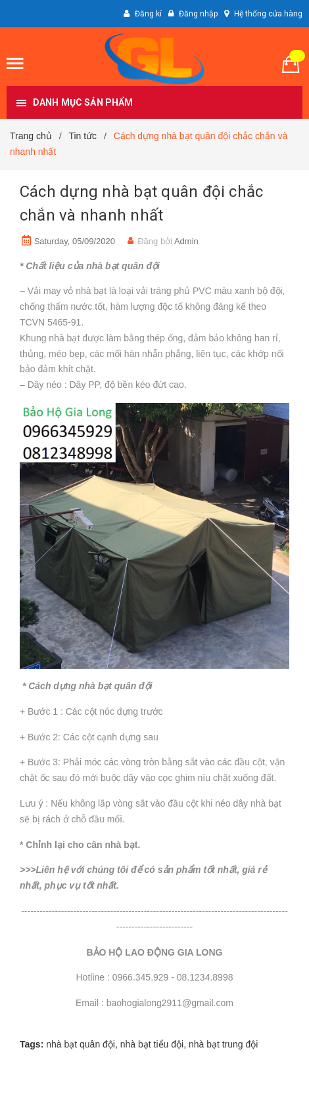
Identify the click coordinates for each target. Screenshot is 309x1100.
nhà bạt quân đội (80, 1044)
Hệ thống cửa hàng (268, 13)
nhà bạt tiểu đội (151, 1044)
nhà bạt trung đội (223, 1044)
